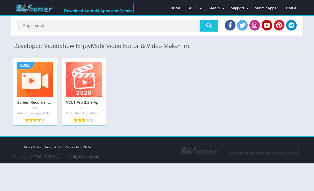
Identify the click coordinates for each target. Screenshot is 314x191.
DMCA (291, 8)
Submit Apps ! (266, 8)
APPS (193, 8)
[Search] (117, 26)
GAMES (214, 8)
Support (237, 8)
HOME (175, 8)
